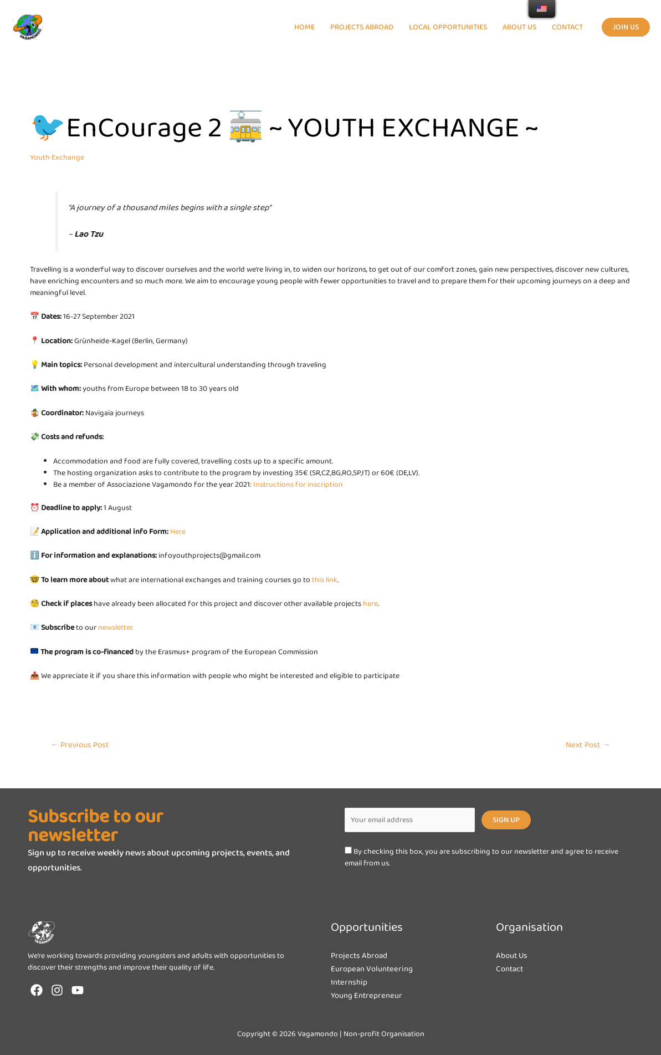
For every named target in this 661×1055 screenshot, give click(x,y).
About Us (513, 955)
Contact (511, 969)
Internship (350, 982)
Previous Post (79, 745)
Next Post (588, 745)
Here (178, 532)
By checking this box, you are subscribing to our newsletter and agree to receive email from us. (481, 857)
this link (324, 580)
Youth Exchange (57, 157)
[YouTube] (77, 990)
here (370, 604)
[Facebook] (36, 990)
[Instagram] (57, 990)
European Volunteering (375, 969)
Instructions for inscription (298, 484)
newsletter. (116, 627)
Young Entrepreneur (369, 995)
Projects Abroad (361, 955)
